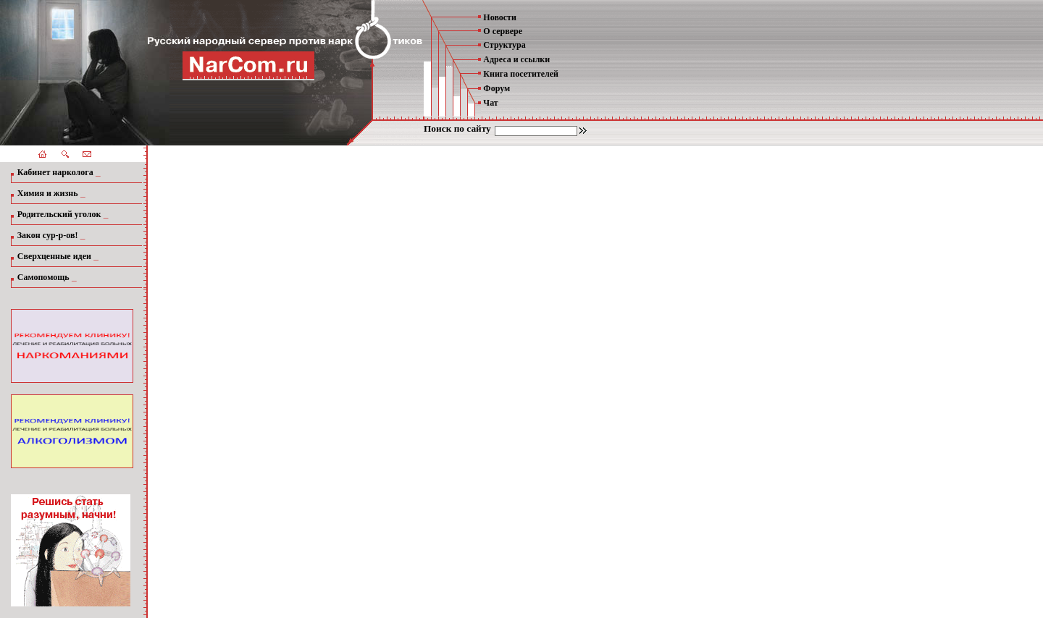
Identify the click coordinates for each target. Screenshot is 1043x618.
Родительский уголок (59, 214)
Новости (499, 17)
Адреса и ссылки (516, 59)
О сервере (502, 31)
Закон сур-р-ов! (47, 235)
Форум (496, 88)
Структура (504, 45)
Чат (490, 103)
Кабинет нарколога (55, 172)
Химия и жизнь (47, 193)
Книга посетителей (520, 74)
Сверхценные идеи (54, 256)
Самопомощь (43, 277)
